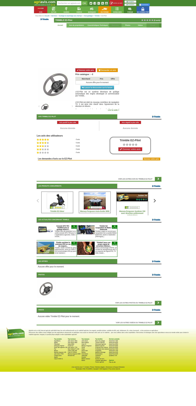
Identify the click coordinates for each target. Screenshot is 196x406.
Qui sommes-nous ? (77, 367)
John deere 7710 (72, 347)
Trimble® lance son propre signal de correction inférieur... (103, 244)
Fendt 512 (71, 345)
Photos (127, 25)
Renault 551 (71, 355)
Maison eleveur (86, 358)
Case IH (84, 344)
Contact (87, 367)
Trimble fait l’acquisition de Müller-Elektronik (103, 227)
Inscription (130, 2)
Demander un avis (107, 70)
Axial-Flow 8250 (113, 342)
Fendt (83, 347)
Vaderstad (84, 355)
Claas (83, 349)
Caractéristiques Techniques (98, 25)
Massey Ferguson (87, 345)
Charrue (97, 357)
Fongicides (98, 350)
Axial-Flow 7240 (113, 349)
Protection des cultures (101, 347)
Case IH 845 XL (58, 358)
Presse (92, 367)
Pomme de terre (99, 358)
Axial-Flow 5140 (113, 354)
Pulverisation (98, 354)
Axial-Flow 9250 (113, 344)
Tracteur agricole (100, 342)
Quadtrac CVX (113, 355)
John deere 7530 (59, 354)
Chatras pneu (58, 355)
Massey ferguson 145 (60, 352)
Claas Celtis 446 (72, 350)
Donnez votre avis (85, 70)
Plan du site (112, 362)
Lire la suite (113, 110)
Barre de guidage (100, 341)
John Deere (85, 341)
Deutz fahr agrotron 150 (60, 347)
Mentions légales (100, 367)
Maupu (56, 350)
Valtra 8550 (71, 344)
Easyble (84, 357)
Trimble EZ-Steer (57, 211)
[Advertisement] (99, 47)
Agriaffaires (57, 341)
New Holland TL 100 (73, 349)
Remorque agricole (100, 344)
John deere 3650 (72, 342)
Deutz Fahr (85, 350)
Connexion (130, 5)
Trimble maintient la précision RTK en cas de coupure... (63, 244)
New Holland (85, 342)
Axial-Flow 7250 (113, 341)
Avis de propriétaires (76, 25)
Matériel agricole (99, 345)
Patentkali (57, 344)
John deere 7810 (72, 341)
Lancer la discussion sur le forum (97, 88)
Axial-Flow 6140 (113, 352)
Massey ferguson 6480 (74, 354)
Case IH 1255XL (72, 352)
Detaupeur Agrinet (59, 345)
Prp (55, 349)
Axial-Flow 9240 (113, 345)
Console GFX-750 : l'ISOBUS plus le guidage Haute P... (63, 227)
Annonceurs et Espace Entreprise (115, 367)
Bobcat (84, 352)
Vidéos (140, 25)
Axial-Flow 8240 (113, 347)
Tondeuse (98, 355)
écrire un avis (116, 3)
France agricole (99, 362)
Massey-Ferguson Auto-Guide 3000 (94, 211)
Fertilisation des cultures (102, 349)
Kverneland (85, 354)
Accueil (60, 25)
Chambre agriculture (101, 360)
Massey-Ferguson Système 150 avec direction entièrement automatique (132, 213)
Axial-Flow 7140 (113, 350)
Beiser (83, 360)
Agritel (56, 342)
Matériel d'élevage (100, 352)
